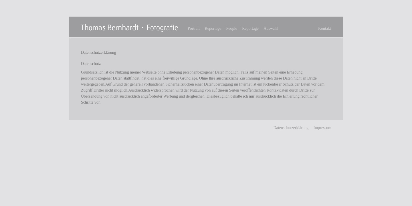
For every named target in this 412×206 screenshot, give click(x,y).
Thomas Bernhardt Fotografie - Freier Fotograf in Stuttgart (130, 28)
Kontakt (324, 28)
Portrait (194, 28)
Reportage (213, 28)
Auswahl (271, 28)
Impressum (322, 128)
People (231, 28)
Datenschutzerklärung (290, 128)
